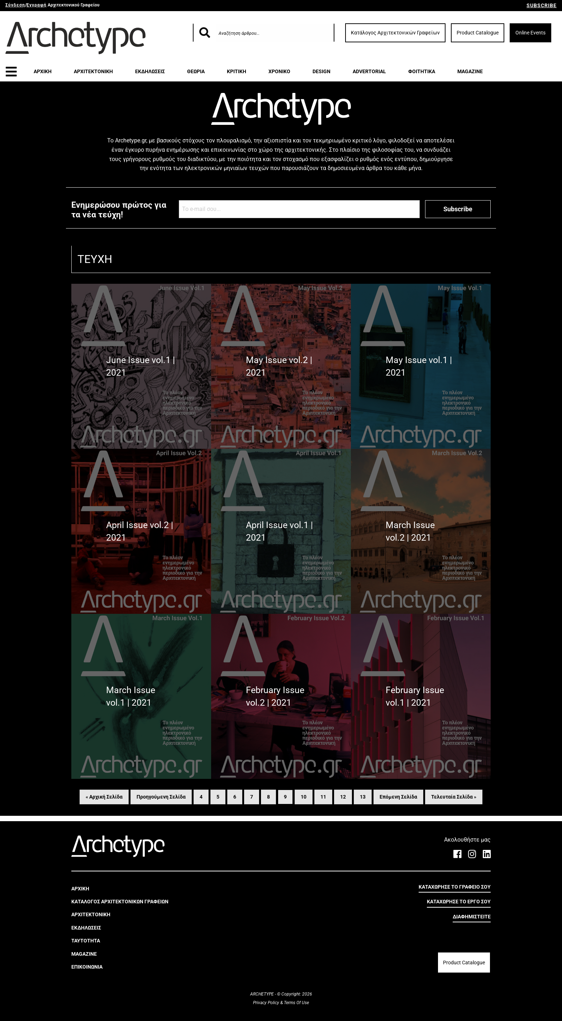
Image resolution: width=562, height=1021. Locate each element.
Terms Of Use (296, 1002)
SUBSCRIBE (542, 5)
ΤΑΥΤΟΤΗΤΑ (85, 941)
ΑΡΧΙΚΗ (43, 71)
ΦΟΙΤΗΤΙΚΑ (421, 71)
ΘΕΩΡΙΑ (196, 71)
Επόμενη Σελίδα (398, 797)
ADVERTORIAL (369, 71)
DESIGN (321, 71)
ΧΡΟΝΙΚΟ (279, 71)
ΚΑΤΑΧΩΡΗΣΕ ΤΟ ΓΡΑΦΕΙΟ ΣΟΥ (455, 887)
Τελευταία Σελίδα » (453, 797)
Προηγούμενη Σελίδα (161, 797)
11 (323, 797)
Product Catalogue (478, 33)
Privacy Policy (266, 1002)
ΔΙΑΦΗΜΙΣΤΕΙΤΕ (472, 916)
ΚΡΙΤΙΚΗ (236, 71)
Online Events (530, 33)
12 (343, 797)
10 (303, 797)
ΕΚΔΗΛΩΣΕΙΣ (150, 71)
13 (363, 797)
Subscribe (457, 209)
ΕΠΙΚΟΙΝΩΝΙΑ (87, 967)
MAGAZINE (470, 71)
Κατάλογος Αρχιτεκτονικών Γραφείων (395, 33)
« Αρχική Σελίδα (104, 797)
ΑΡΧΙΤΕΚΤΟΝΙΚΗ (93, 71)
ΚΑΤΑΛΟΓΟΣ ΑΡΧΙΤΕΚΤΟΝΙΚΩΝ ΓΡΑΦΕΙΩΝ (119, 901)
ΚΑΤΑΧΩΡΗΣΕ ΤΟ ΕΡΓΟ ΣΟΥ (459, 901)
